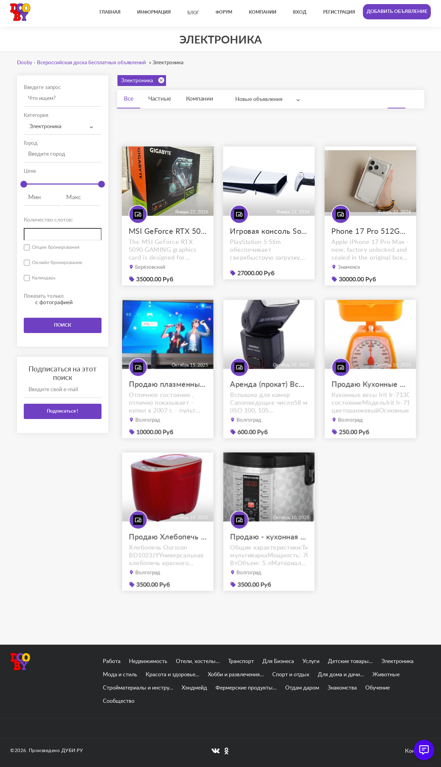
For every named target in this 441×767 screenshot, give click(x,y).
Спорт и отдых (290, 674)
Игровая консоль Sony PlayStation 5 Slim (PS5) (269, 231)
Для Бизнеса (278, 661)
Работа (112, 661)
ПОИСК (62, 325)
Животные (386, 674)
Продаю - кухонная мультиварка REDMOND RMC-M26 (269, 548)
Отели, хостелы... (198, 661)
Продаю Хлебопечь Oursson (167, 548)
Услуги (310, 661)
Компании (199, 99)
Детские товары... (350, 661)
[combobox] (63, 127)
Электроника (142, 80)
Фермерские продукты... (246, 688)
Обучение (377, 688)
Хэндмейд (194, 688)
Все (128, 99)
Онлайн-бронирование (57, 262)
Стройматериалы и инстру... (138, 688)
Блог (193, 13)
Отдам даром (302, 688)
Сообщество (118, 701)
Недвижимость (148, 661)
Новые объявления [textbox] (258, 99)
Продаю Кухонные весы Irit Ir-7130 (370, 396)
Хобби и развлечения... (236, 674)
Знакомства (342, 688)
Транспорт (241, 661)
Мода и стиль (120, 674)
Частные (159, 99)
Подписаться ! (62, 411)
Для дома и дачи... (341, 674)
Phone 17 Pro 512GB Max (370, 231)
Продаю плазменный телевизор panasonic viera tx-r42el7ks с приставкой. (167, 396)
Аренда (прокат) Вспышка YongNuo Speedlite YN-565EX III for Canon (269, 396)
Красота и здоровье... (172, 674)
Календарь (44, 278)
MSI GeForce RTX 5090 (168, 231)
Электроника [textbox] (45, 126)
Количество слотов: (48, 220)
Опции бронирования (55, 247)
